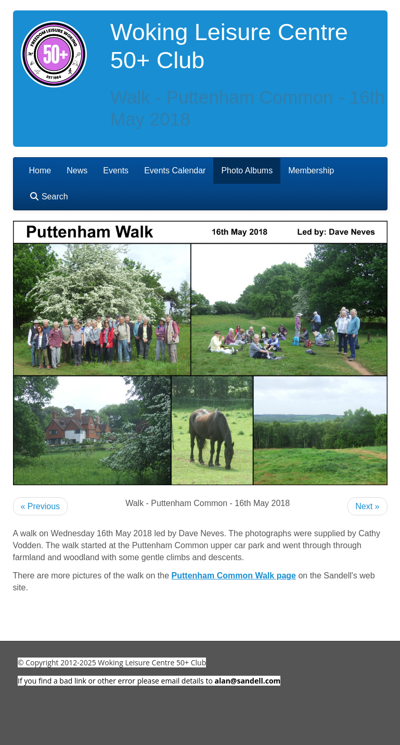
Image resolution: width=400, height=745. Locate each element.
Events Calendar (174, 170)
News (77, 170)
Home (40, 170)
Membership (311, 170)
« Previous (40, 506)
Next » (367, 506)
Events (115, 170)
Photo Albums (247, 170)
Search (48, 196)
